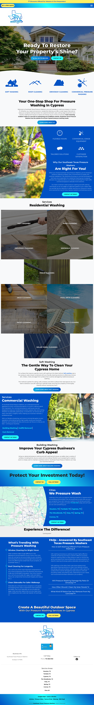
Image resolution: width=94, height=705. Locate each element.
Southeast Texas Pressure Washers (44, 703)
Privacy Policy (39, 699)
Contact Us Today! (70, 194)
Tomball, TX (73, 509)
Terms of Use (48, 699)
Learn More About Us (55, 122)
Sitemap (55, 699)
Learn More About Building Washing (47, 457)
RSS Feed (62, 699)
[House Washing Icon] (12, 86)
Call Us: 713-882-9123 (40, 58)
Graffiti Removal (17, 428)
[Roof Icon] (35, 86)
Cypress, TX (84, 509)
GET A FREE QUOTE (8, 5)
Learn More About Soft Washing (47, 381)
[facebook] (76, 659)
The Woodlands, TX (65, 513)
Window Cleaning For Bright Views (23, 550)
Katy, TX (78, 513)
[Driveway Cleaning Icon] (59, 86)
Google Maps (42, 696)
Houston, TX (62, 509)
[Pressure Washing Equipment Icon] (82, 86)
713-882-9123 (83, 503)
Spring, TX (87, 513)
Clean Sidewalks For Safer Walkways (24, 582)
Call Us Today (54, 482)
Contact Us (57, 58)
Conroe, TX (62, 517)
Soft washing (68, 365)
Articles (31, 699)
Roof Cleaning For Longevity (20, 566)
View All (47, 690)
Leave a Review (51, 696)
